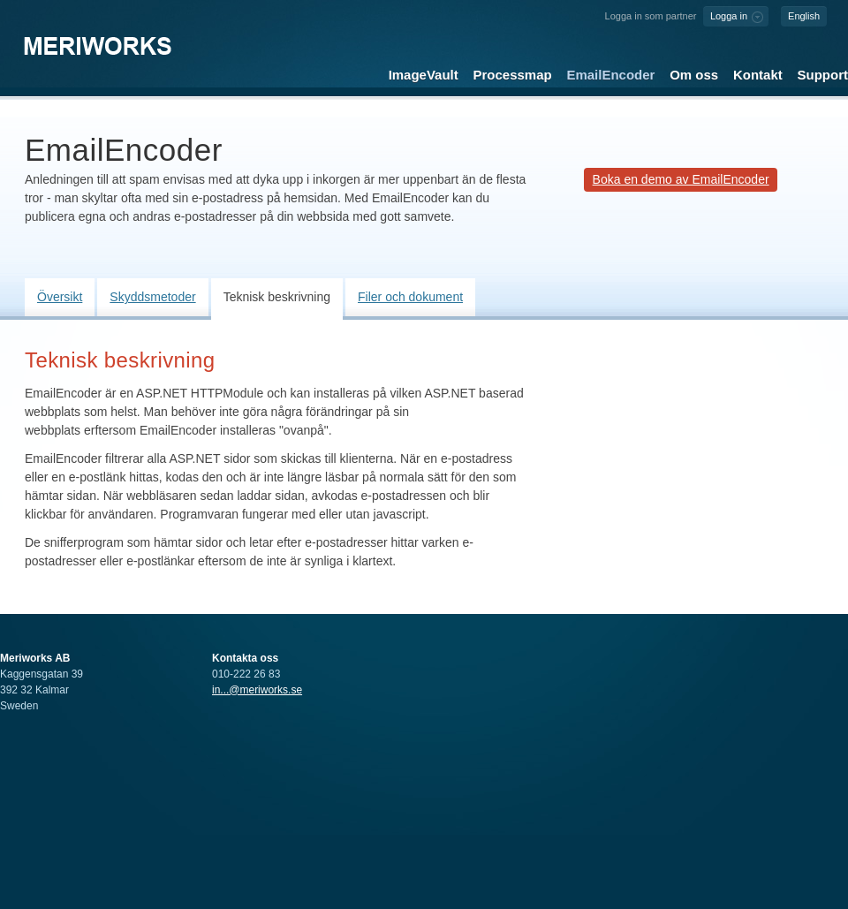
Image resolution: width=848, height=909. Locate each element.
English (804, 16)
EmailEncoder (610, 74)
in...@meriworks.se (257, 690)
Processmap (512, 74)
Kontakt (758, 74)
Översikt (59, 297)
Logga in (728, 16)
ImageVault (423, 74)
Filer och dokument (410, 297)
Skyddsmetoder (152, 297)
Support (823, 74)
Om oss (694, 74)
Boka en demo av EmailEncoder (681, 179)
